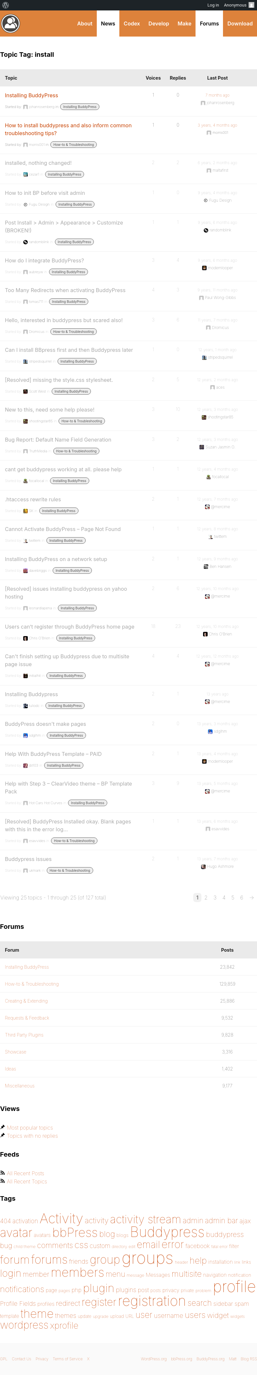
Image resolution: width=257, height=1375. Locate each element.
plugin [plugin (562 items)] (98, 1288)
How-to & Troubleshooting (73, 145)
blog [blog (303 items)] (107, 1234)
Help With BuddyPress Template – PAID (53, 754)
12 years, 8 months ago (217, 528)
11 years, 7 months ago (217, 320)
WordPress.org (154, 1358)
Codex (132, 23)
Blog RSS (249, 1358)
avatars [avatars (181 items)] (42, 1235)
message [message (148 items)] (135, 1275)
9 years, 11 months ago (217, 290)
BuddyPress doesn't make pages (45, 724)
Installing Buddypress (31, 694)
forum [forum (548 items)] (15, 1259)
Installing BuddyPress (31, 95)
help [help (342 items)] (198, 1260)
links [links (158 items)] (246, 1262)
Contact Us (21, 1358)
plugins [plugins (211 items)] (126, 1290)
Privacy (42, 1358)
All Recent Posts (25, 1173)
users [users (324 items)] (195, 1315)
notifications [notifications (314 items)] (22, 1289)
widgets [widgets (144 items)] (237, 1316)
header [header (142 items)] (181, 1262)
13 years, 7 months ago (217, 858)
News (108, 23)
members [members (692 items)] (77, 1272)
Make (184, 23)
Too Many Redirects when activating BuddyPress (65, 290)
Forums (209, 23)
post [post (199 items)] (143, 1290)
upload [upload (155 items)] (117, 1316)
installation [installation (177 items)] (220, 1261)
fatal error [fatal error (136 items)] (219, 1246)
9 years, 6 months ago (217, 222)
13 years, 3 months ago (217, 723)
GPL (4, 1358)
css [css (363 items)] (81, 1244)
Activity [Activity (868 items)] (61, 1218)
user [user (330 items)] (143, 1315)
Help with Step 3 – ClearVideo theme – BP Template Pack (68, 787)
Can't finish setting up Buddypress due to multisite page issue (67, 660)
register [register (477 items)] (98, 1302)
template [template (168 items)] (9, 1316)
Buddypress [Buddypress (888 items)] (167, 1232)
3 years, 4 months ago (217, 125)
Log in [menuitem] (213, 5)
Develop (158, 23)
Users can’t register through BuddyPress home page (69, 626)
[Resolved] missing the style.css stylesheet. (59, 380)
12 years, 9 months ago (217, 558)
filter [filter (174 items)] (234, 1246)
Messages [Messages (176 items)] (158, 1275)
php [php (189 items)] (76, 1290)
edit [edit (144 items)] (131, 1246)
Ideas (10, 1068)
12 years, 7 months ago (217, 499)
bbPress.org (181, 1358)
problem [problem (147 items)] (204, 1290)
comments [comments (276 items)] (55, 1245)
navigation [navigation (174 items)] (215, 1275)
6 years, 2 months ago (217, 162)
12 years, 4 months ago (217, 469)
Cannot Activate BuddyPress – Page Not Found (63, 529)
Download (240, 23)
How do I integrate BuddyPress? (44, 260)
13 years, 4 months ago (217, 753)
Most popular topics (30, 1127)
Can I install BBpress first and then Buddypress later (69, 350)
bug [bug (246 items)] (6, 1245)
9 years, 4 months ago (217, 192)
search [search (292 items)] (200, 1303)
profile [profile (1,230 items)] (234, 1286)
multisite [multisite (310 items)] (187, 1274)
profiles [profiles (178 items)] (46, 1304)
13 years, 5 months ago (217, 783)
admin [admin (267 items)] (193, 1220)
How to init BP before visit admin (45, 193)
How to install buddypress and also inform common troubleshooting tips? (68, 129)
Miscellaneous (20, 1085)
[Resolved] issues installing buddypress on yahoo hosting (66, 593)
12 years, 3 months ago (217, 409)
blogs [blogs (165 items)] (122, 1235)
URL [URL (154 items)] (129, 1316)
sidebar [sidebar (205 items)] (223, 1303)
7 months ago (217, 95)
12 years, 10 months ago (217, 588)
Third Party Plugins (24, 1035)
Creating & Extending (26, 1001)
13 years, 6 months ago (217, 821)
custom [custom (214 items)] (100, 1246)
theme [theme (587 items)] (37, 1313)
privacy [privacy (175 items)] (170, 1290)
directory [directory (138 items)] (119, 1246)
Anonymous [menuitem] (239, 5)
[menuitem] (5, 5)
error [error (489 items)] (173, 1244)
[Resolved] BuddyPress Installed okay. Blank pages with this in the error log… (68, 825)
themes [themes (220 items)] (65, 1316)
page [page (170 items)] (51, 1290)
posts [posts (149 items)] (155, 1290)
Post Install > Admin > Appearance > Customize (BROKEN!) (64, 226)
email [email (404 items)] (148, 1244)
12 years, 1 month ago (217, 349)
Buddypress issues (28, 859)
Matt (232, 1358)
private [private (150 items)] (187, 1290)
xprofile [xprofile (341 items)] (64, 1325)
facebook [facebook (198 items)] (197, 1245)
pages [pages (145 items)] (64, 1290)
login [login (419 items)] (10, 1273)
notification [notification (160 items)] (239, 1275)
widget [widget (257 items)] (218, 1315)
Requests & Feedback (27, 1018)
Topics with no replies (32, 1136)
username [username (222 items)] (168, 1316)
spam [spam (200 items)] (241, 1303)
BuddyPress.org (10, 23)
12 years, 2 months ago (217, 379)
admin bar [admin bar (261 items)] (221, 1220)
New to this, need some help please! (49, 409)
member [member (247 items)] (36, 1274)
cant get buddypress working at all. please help (63, 469)
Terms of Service (67, 1358)
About (85, 23)
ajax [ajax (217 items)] (245, 1221)
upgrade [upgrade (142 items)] (101, 1316)
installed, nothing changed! (38, 163)
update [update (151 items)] (85, 1316)
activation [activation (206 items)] (25, 1221)
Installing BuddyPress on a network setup (56, 559)
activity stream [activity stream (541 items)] (145, 1219)
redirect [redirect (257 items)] (68, 1303)
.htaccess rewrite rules (33, 499)
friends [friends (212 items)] (78, 1261)
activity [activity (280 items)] (97, 1220)
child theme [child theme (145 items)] (25, 1246)
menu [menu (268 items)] (115, 1274)
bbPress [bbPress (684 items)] (75, 1232)
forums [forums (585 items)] (49, 1259)
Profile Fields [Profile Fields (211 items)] (18, 1303)
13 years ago (217, 694)
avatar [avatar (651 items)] (16, 1232)
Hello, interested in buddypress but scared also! (64, 320)
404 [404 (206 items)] (5, 1221)
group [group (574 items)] (105, 1260)
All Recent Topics (27, 1181)
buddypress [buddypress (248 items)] (225, 1234)
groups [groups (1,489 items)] (147, 1258)
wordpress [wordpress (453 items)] (24, 1325)
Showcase (15, 1052)
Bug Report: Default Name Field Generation (58, 439)
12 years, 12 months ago (217, 656)
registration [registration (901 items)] (152, 1300)
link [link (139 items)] (237, 1262)
